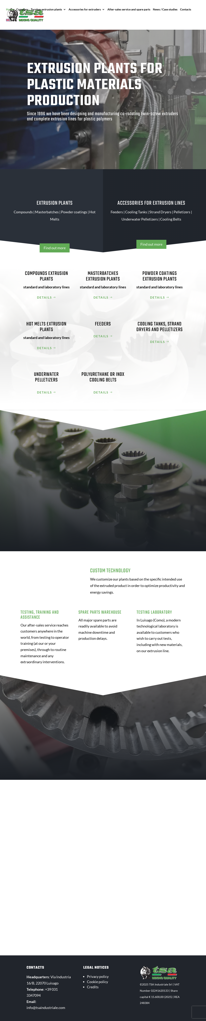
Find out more (55, 248)
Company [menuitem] (22, 9)
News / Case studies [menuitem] (165, 9)
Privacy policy (98, 976)
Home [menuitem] (10, 9)
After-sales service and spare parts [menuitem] (128, 9)
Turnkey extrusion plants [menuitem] (46, 9)
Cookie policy (97, 981)
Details (44, 297)
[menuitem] (10, 24)
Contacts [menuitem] (185, 9)
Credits (93, 987)
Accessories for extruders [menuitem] (85, 9)
